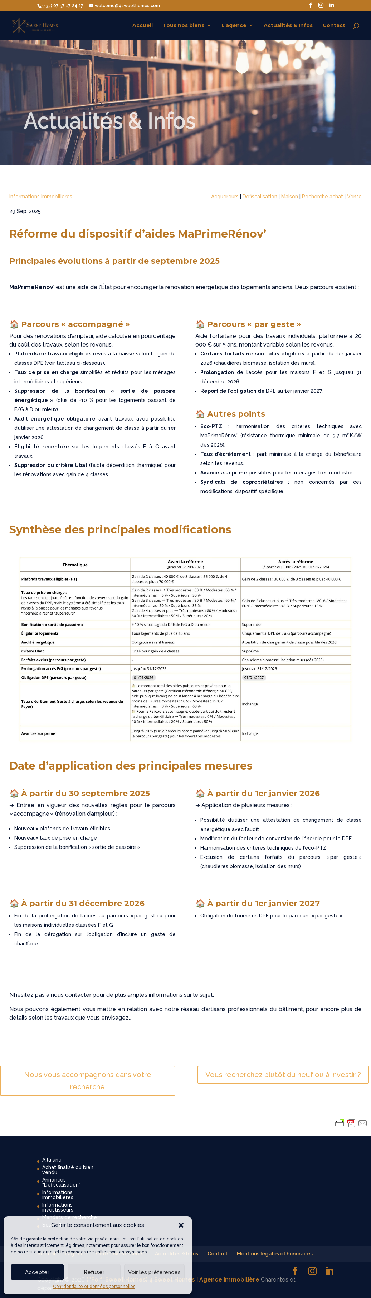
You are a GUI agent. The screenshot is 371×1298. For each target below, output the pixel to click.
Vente (354, 196)
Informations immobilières (40, 196)
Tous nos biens (183, 26)
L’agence (233, 26)
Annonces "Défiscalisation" (61, 1182)
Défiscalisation (260, 196)
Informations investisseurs (57, 1207)
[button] (181, 1225)
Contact (334, 26)
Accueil (142, 26)
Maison (289, 196)
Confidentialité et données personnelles (94, 1286)
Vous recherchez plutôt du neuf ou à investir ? (283, 1074)
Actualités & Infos (288, 26)
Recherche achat (322, 196)
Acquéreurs (225, 196)
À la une (52, 1160)
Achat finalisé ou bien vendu (67, 1169)
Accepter (37, 1272)
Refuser (94, 1272)
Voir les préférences (154, 1272)
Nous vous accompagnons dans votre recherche (87, 1080)
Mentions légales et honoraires (275, 1254)
